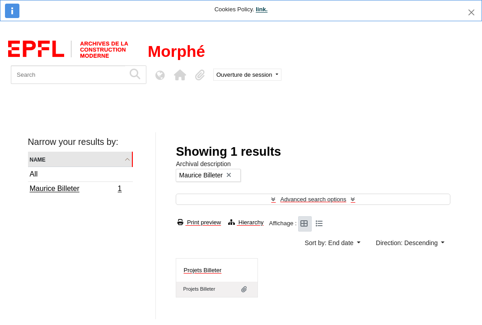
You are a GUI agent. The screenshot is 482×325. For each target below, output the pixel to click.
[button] (180, 75)
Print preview (199, 222)
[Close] (471, 12)
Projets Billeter (202, 270)
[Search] (68, 74)
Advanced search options (313, 199)
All (34, 174)
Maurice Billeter (75, 189)
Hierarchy (245, 222)
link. (261, 9)
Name (38, 159)
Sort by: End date (329, 242)
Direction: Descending (408, 242)
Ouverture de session (245, 74)
